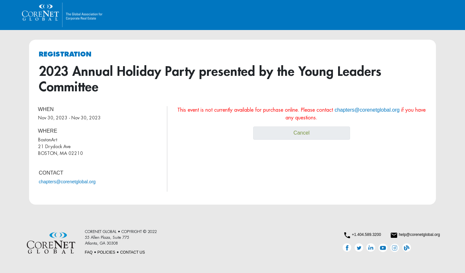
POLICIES (106, 252)
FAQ (89, 252)
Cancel (302, 133)
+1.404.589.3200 (366, 234)
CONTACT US (132, 252)
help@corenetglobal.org (419, 234)
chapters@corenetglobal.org (67, 181)
